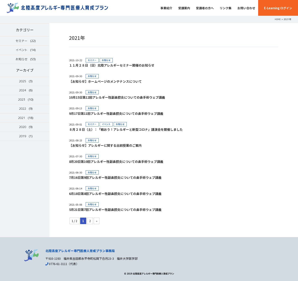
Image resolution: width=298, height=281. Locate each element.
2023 (21, 99)
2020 (22, 127)
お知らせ (21, 59)
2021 (21, 118)
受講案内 (184, 8)
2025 (22, 81)
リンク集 (225, 8)
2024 (22, 90)
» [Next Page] (96, 221)
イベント (21, 50)
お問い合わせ (246, 8)
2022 (22, 109)
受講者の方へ (205, 8)
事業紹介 (166, 8)
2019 (22, 136)
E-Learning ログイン (278, 8)
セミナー (21, 41)
